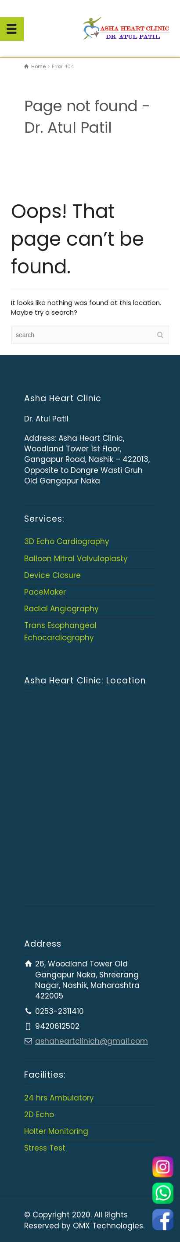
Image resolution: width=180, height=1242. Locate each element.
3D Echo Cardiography (66, 541)
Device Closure (52, 575)
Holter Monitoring (56, 1131)
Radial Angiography (61, 608)
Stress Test (44, 1148)
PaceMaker (45, 592)
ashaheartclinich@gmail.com (91, 1041)
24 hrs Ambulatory (59, 1098)
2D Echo (39, 1114)
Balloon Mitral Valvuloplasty (76, 558)
